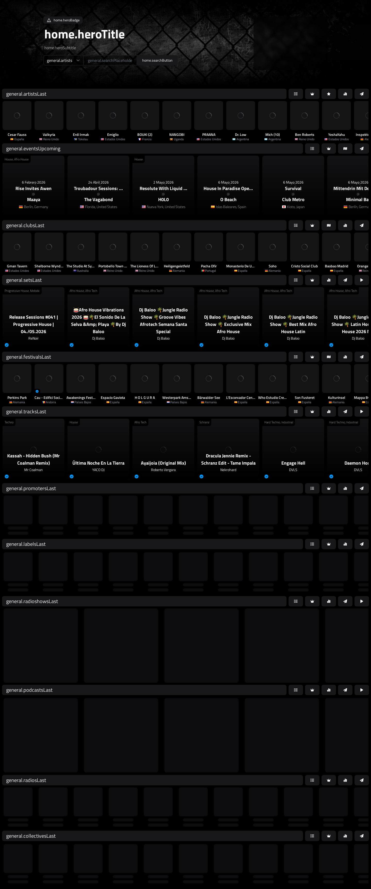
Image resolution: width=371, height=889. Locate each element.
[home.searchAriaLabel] (110, 60)
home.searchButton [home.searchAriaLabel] (157, 60)
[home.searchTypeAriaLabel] (63, 60)
